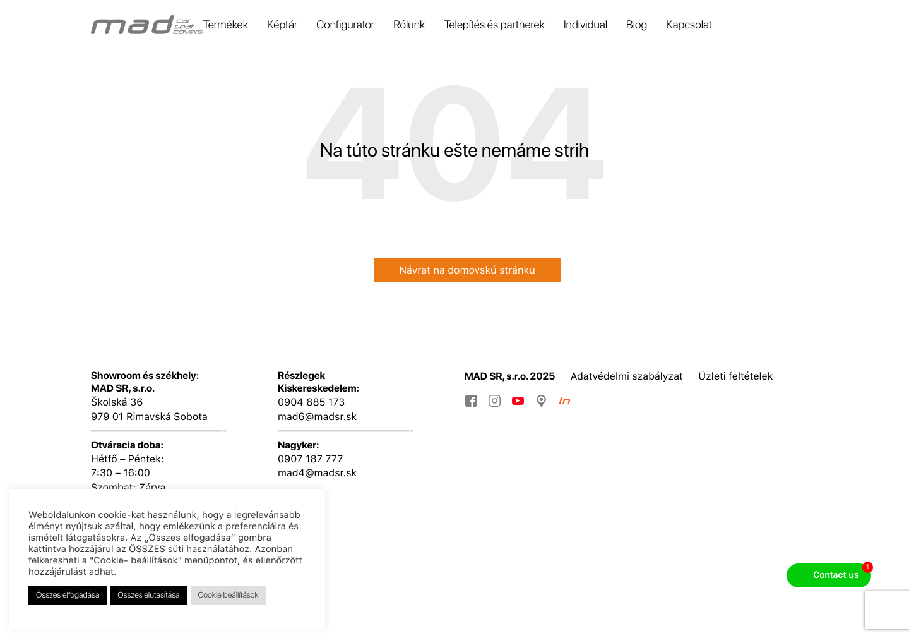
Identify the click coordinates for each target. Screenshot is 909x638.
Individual (585, 25)
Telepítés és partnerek (494, 25)
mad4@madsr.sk (317, 473)
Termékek (225, 25)
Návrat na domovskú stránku (467, 270)
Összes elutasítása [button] (148, 595)
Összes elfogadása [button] (67, 595)
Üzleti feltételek (735, 376)
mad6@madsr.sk (317, 417)
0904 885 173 (311, 402)
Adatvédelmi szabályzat (627, 376)
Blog (636, 25)
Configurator (345, 25)
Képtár (282, 25)
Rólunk (409, 25)
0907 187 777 (310, 459)
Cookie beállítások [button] (228, 595)
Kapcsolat (689, 25)
